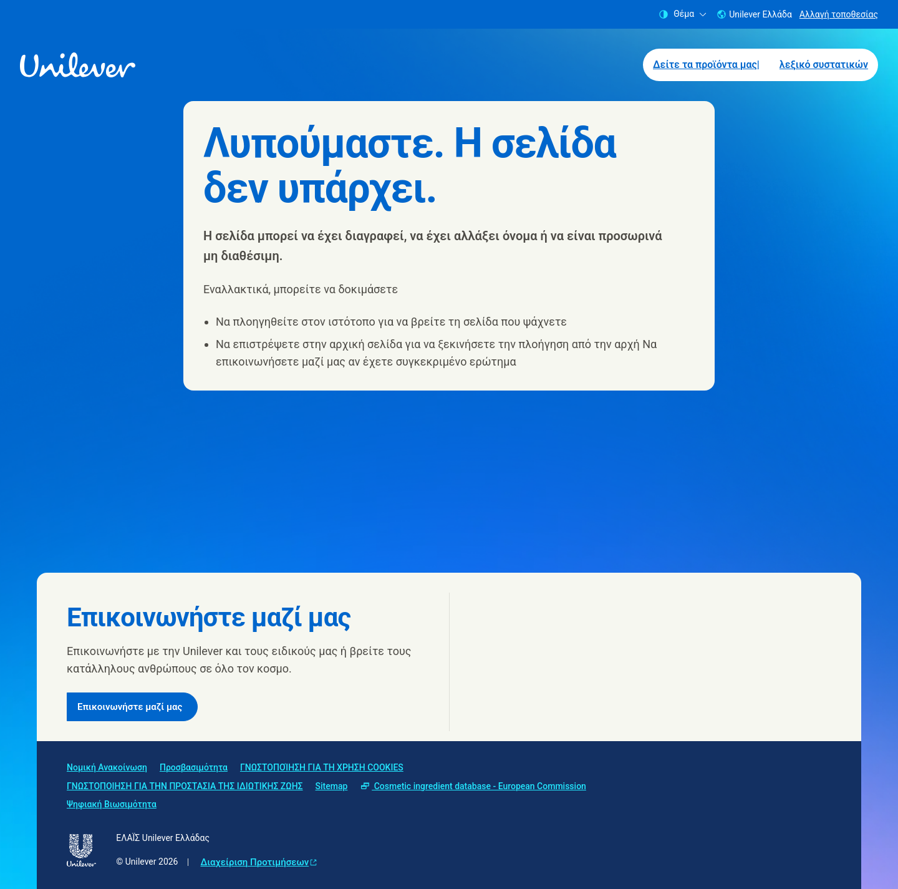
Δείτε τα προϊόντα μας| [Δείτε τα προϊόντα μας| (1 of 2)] (706, 64)
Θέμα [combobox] (683, 14)
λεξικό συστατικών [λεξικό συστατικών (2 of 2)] (824, 64)
